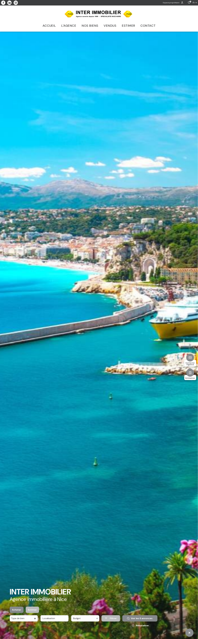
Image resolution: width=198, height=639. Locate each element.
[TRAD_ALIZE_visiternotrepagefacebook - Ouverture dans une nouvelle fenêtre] (3, 3)
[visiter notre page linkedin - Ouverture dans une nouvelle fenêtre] (9, 3)
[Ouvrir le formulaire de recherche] (111, 622)
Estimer (32, 613)
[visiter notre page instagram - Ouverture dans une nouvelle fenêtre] (16, 3)
